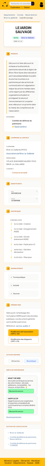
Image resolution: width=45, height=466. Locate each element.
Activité (16, 285)
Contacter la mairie (19, 172)
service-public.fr (23, 326)
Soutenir (8, 463)
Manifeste (35, 461)
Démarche (25, 461)
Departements (9, 15)
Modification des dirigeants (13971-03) (21, 340)
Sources (16, 293)
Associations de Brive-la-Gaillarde (20, 153)
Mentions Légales (11, 461)
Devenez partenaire (13, 417)
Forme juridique (19, 277)
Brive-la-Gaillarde (10, 18)
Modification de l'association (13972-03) (22, 333)
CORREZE (20, 15)
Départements (19, 463)
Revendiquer (31, 361)
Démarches (15, 361)
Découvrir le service (16, 391)
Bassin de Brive (31, 15)
